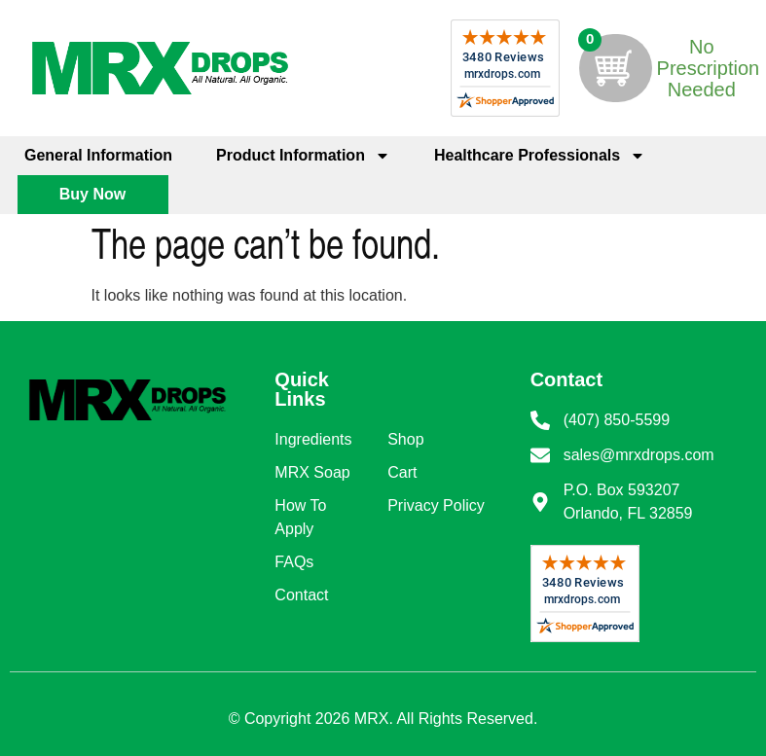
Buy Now (92, 194)
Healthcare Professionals (539, 155)
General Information (98, 155)
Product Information (303, 155)
